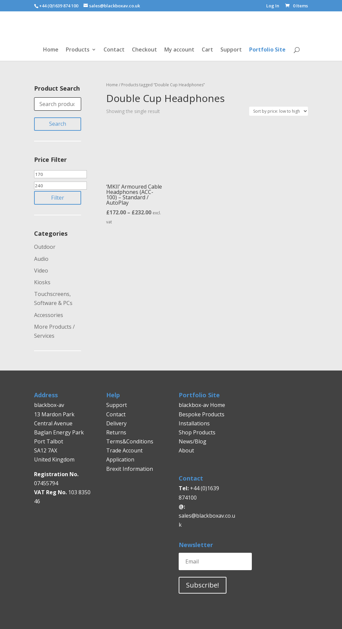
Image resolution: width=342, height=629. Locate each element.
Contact (114, 50)
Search (57, 123)
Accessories (48, 315)
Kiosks (42, 282)
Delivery (116, 423)
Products (78, 50)
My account (179, 50)
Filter (57, 197)
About (186, 450)
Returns (117, 432)
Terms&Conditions (129, 441)
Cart (207, 50)
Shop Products (197, 432)
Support (231, 50)
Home (50, 50)
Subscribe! (202, 585)
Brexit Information (129, 469)
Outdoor (44, 246)
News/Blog (192, 441)
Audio (41, 259)
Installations (194, 423)
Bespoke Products (201, 414)
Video (41, 270)
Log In (272, 6)
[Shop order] (278, 111)
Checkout (144, 50)
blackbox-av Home (202, 405)
